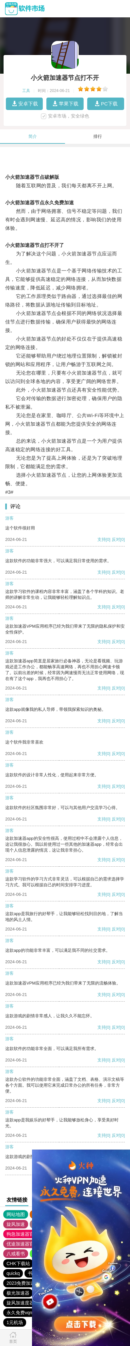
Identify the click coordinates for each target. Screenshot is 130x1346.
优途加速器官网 (23, 1243)
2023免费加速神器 (25, 1283)
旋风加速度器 (20, 1302)
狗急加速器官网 (23, 1234)
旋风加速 (16, 1224)
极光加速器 (18, 1293)
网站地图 (16, 1214)
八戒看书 (16, 1253)
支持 (101, 539)
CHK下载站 (18, 1263)
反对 (116, 539)
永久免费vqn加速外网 (29, 1312)
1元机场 (15, 1322)
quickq (13, 1273)
